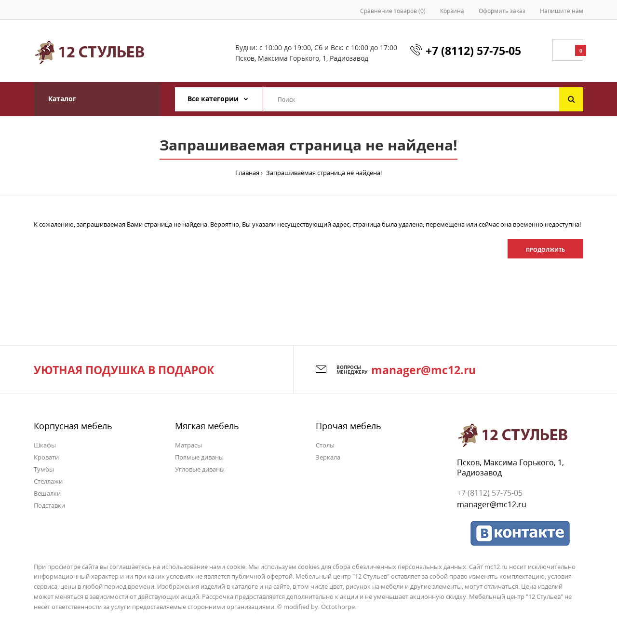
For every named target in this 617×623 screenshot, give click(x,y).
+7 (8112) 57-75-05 (473, 50)
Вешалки (47, 493)
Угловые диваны (200, 469)
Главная (247, 172)
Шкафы (45, 445)
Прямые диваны (199, 457)
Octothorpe (338, 606)
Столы (325, 445)
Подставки (49, 505)
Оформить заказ (502, 11)
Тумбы (44, 469)
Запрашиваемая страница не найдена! (323, 172)
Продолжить (545, 249)
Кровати (46, 457)
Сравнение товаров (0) (393, 11)
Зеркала (328, 457)
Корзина (452, 11)
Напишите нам (561, 11)
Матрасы (188, 445)
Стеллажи (48, 481)
